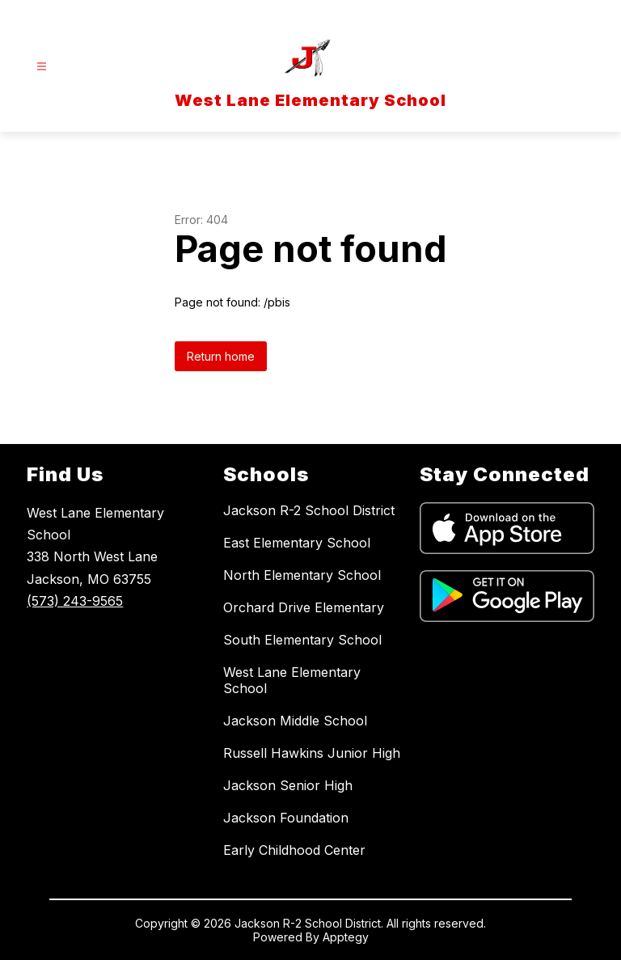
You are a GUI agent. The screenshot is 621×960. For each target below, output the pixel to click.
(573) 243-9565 (75, 601)
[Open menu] (41, 66)
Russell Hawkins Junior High (311, 753)
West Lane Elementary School (292, 680)
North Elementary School (302, 575)
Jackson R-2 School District (309, 510)
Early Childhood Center (294, 850)
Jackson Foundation (286, 818)
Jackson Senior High (288, 785)
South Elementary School (302, 640)
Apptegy (346, 937)
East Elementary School (296, 543)
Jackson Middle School (295, 721)
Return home (221, 356)
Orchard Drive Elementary (303, 607)
